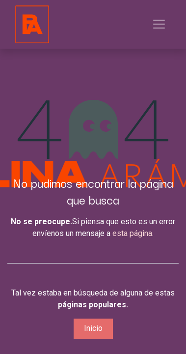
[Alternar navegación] (159, 24)
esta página (132, 233)
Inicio (93, 328)
